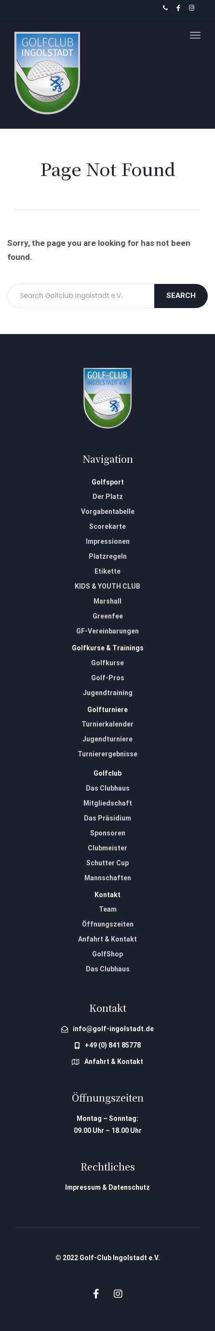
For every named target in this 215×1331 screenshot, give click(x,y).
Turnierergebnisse (107, 754)
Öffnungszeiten (108, 924)
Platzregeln (108, 556)
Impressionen (108, 541)
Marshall (107, 601)
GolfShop (107, 954)
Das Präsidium (107, 818)
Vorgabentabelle (107, 511)
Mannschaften (107, 878)
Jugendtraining (108, 693)
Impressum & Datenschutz (107, 1187)
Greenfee (108, 616)
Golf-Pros (107, 678)
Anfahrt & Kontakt (107, 939)
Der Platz (108, 496)
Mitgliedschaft (107, 803)
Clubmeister (107, 848)
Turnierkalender (107, 724)
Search (181, 295)
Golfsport (108, 482)
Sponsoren (107, 833)
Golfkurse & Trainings (108, 648)
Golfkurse (107, 663)
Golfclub (107, 773)
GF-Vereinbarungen (107, 631)
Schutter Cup (107, 863)
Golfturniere (107, 709)
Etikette (107, 571)
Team (108, 909)
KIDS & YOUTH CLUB (107, 586)
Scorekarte (107, 526)
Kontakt (107, 895)
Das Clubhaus (108, 788)
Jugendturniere (107, 739)
